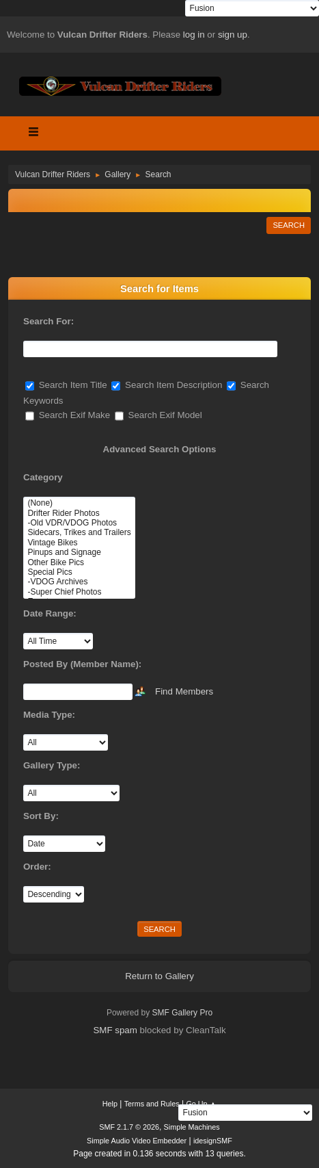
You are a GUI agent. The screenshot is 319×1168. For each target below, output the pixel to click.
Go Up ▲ (201, 1104)
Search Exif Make (67, 415)
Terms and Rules (152, 1104)
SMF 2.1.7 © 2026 (129, 1127)
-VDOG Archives (79, 581)
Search (289, 225)
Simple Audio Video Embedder (136, 1141)
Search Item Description (166, 385)
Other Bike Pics (79, 562)
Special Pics (79, 572)
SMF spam (115, 1030)
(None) (79, 503)
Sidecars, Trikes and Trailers (79, 532)
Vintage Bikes (79, 542)
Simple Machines (192, 1127)
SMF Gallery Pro (182, 1012)
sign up (232, 34)
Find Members (184, 691)
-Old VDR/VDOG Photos (79, 523)
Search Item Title (66, 385)
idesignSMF (212, 1141)
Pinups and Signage (79, 552)
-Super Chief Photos (79, 592)
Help (109, 1104)
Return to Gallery (159, 976)
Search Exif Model (158, 415)
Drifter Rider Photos (79, 513)
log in (194, 34)
